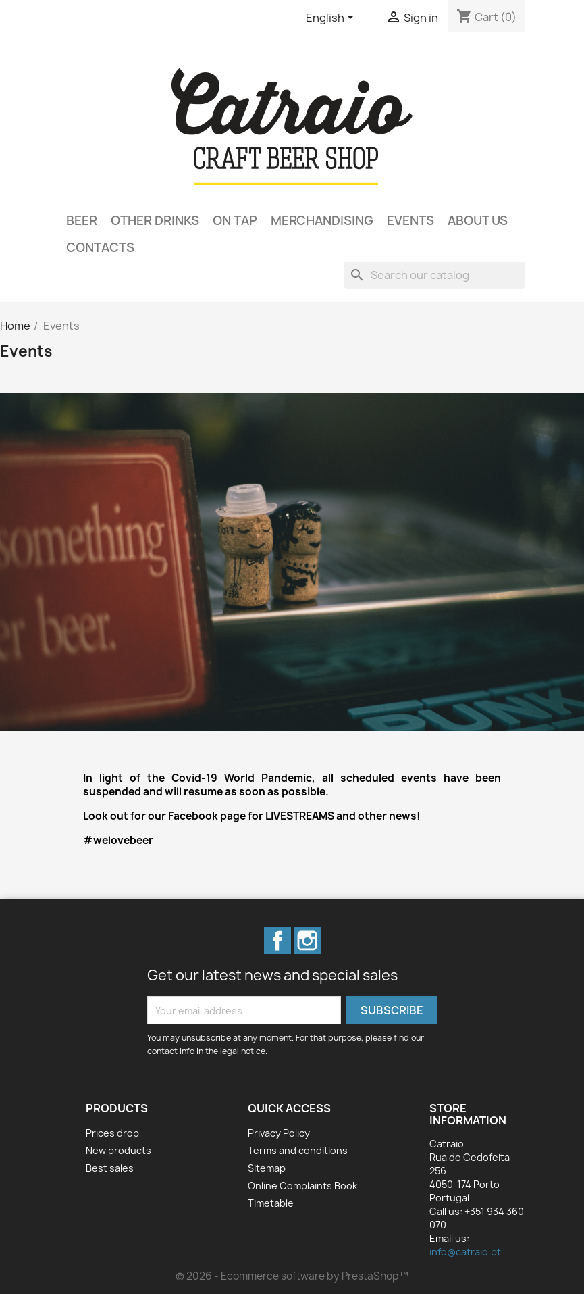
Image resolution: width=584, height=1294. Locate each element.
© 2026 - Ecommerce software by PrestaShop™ (292, 1276)
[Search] (434, 275)
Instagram (307, 940)
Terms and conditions (298, 1150)
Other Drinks (155, 220)
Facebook (277, 940)
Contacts (100, 247)
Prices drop (112, 1132)
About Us (478, 220)
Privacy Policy (279, 1132)
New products (118, 1150)
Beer (81, 220)
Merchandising (322, 220)
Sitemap (267, 1168)
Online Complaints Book (302, 1185)
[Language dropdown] (332, 18)
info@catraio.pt (465, 1251)
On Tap (235, 220)
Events (410, 220)
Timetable (271, 1203)
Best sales (110, 1168)
